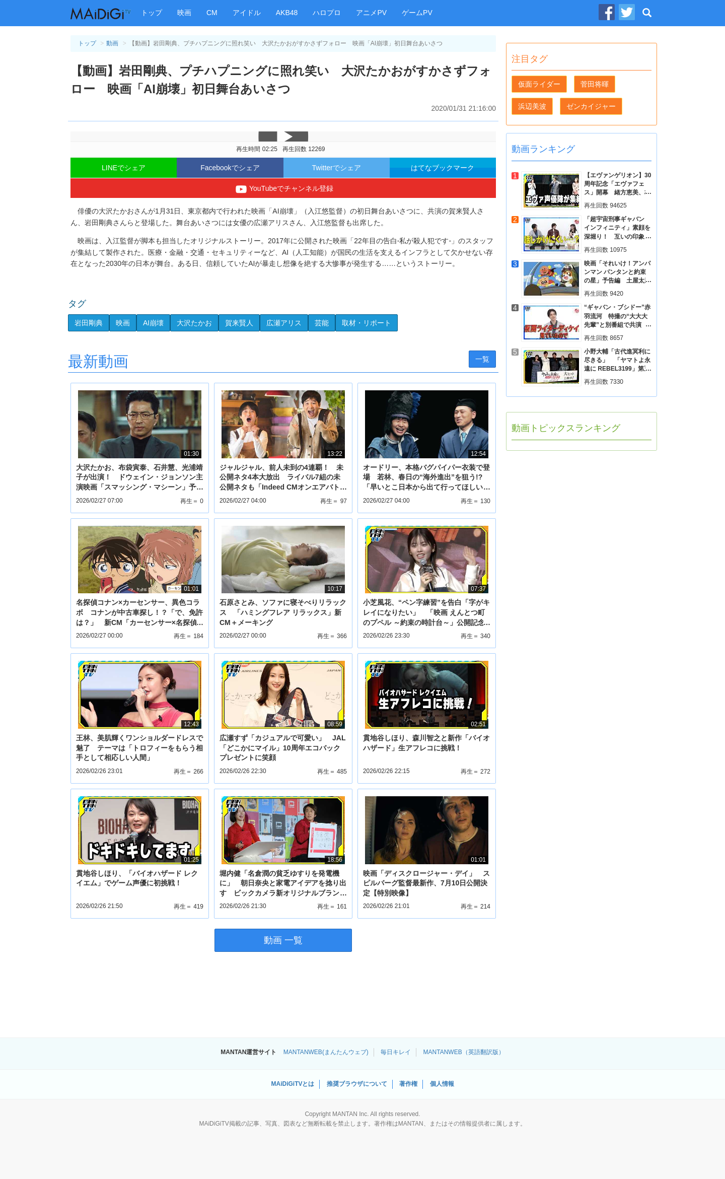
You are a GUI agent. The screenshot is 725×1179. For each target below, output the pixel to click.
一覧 (482, 359)
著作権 (408, 1083)
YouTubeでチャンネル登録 (283, 189)
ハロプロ (327, 13)
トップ (151, 13)
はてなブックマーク (442, 168)
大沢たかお (194, 323)
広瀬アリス (284, 323)
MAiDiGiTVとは (292, 1083)
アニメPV (371, 13)
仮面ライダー (539, 84)
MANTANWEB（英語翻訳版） (463, 1052)
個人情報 (442, 1083)
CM (212, 13)
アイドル (247, 13)
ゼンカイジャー (591, 106)
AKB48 (287, 13)
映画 (184, 13)
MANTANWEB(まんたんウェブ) (326, 1052)
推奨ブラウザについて (357, 1083)
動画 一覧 (283, 940)
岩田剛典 (89, 323)
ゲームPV (417, 13)
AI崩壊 (153, 323)
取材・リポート (366, 323)
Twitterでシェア (336, 168)
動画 (112, 43)
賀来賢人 (239, 323)
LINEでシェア (124, 168)
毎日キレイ (396, 1052)
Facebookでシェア (229, 168)
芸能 (322, 323)
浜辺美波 (532, 106)
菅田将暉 (595, 84)
